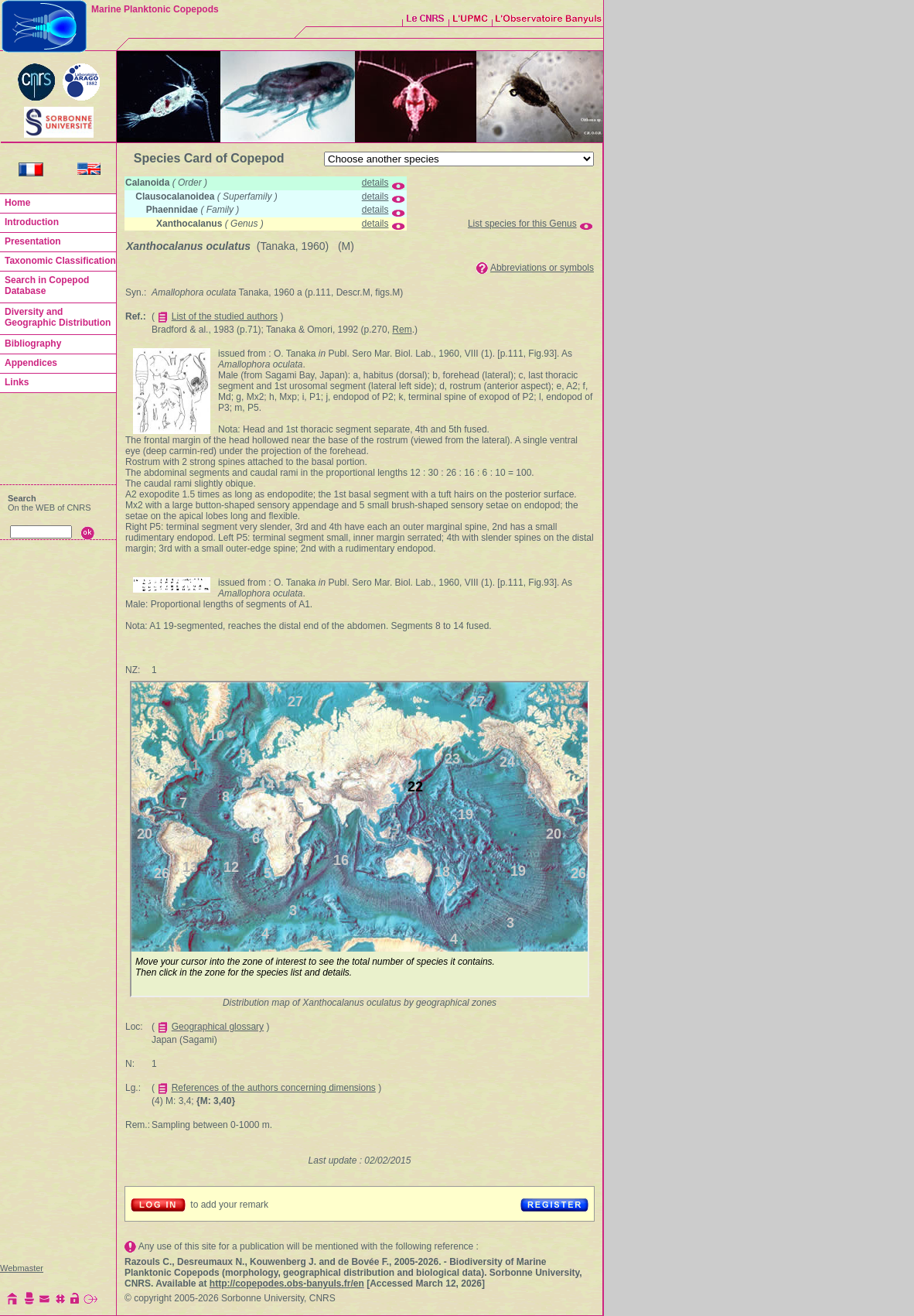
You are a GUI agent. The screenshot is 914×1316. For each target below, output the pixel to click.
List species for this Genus (522, 223)
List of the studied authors (225, 316)
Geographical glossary (218, 1026)
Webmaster (21, 1268)
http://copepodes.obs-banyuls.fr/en (287, 1283)
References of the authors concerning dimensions (274, 1087)
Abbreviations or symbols (542, 267)
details (375, 182)
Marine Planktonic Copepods (155, 9)
